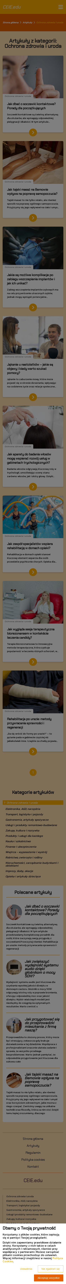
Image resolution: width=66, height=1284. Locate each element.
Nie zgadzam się (51, 1268)
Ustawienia (26, 1268)
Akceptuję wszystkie (49, 1278)
